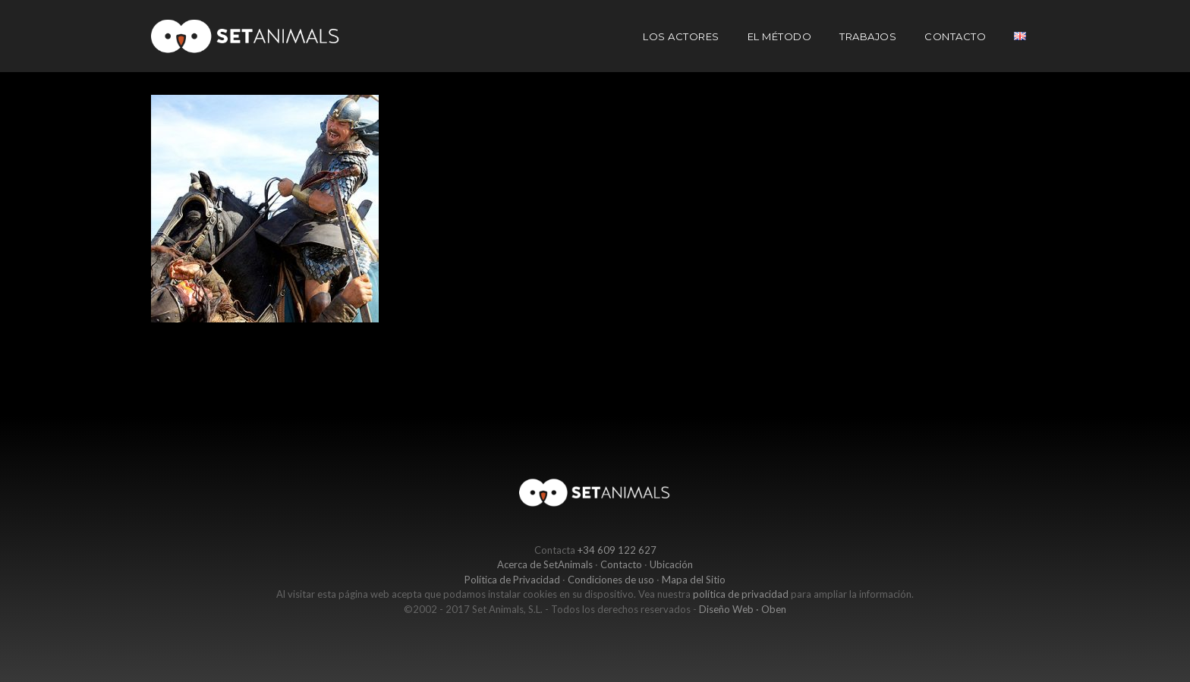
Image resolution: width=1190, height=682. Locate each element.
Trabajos (867, 36)
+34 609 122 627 (617, 550)
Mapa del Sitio (694, 580)
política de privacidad (741, 594)
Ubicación (671, 564)
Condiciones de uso (611, 580)
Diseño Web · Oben (742, 609)
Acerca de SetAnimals (545, 564)
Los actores (681, 36)
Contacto (955, 36)
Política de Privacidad (512, 580)
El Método (780, 36)
